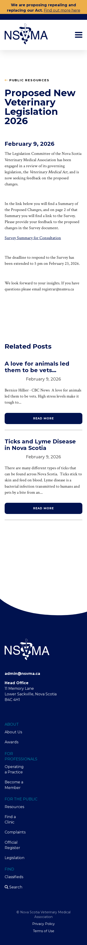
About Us (13, 732)
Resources (14, 807)
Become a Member (14, 785)
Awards (11, 742)
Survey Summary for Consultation (33, 238)
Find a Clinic (10, 819)
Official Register (12, 845)
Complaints (14, 832)
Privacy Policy (43, 924)
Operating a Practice (14, 769)
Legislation (14, 858)
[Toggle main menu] (78, 35)
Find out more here (62, 10)
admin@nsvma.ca (22, 673)
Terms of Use (43, 931)
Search (13, 887)
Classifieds (14, 877)
